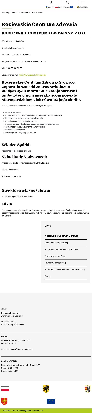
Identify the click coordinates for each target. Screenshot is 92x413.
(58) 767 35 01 (24, 341)
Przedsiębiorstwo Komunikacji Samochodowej (65, 269)
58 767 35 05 (10, 343)
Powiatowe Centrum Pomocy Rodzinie (61, 249)
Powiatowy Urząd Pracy (55, 256)
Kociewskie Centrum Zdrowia (61, 236)
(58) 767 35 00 (10, 341)
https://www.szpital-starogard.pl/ (32, 75)
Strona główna (8, 13)
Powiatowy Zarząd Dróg (55, 263)
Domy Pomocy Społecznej (56, 243)
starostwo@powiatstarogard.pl (20, 349)
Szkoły (48, 276)
